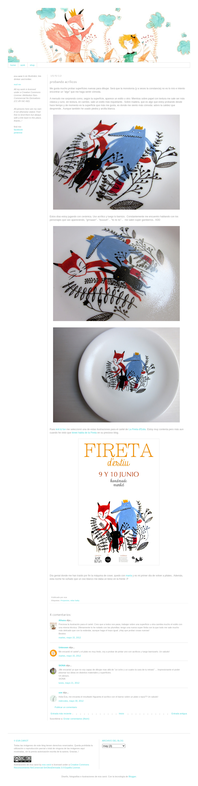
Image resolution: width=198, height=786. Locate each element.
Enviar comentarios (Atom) (76, 719)
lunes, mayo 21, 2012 (69, 683)
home (13, 65)
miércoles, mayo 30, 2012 (71, 701)
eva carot (46, 764)
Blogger (132, 776)
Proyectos (65, 600)
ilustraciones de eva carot (26, 764)
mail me (17, 84)
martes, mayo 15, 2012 (70, 637)
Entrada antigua (179, 713)
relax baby (74, 600)
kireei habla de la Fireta (84, 432)
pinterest (18, 132)
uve (60, 692)
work (23, 65)
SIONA (62, 665)
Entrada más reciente (61, 713)
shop (32, 65)
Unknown (64, 647)
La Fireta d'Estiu (137, 429)
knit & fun (61, 429)
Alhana (62, 620)
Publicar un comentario (66, 707)
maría (129, 575)
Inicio (121, 713)
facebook (18, 129)
